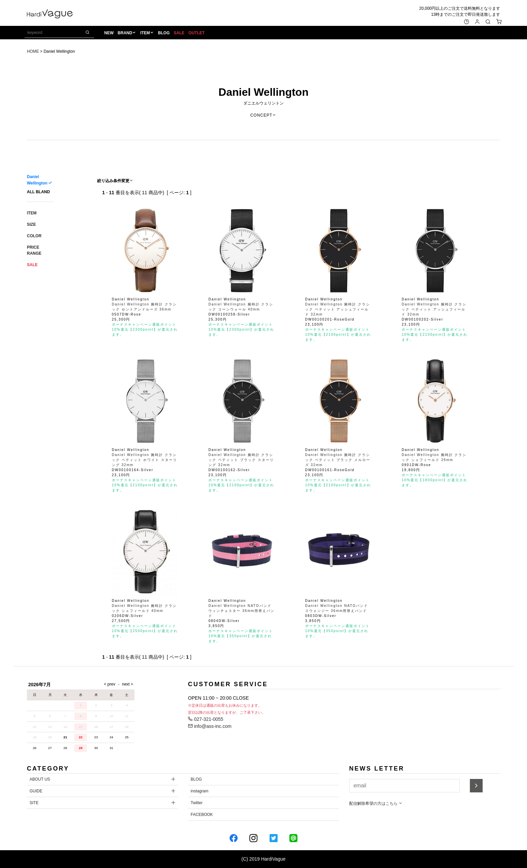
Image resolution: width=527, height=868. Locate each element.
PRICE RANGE (34, 250)
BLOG (165, 34)
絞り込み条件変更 (115, 180)
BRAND (126, 34)
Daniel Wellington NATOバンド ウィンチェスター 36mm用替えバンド (241, 611)
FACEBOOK (202, 814)
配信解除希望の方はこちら (376, 803)
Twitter (196, 802)
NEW (110, 34)
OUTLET (198, 34)
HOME (33, 51)
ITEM (147, 34)
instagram (199, 791)
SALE (180, 34)
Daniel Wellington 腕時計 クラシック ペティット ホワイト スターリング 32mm (144, 460)
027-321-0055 (205, 719)
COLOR (34, 236)
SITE (34, 802)
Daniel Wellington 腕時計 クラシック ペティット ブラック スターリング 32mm (241, 460)
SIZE (31, 224)
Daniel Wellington (263, 92)
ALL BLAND (38, 192)
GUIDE (36, 791)
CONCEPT (263, 115)
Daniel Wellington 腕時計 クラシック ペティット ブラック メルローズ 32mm (337, 460)
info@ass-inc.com (209, 726)
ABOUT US (40, 779)
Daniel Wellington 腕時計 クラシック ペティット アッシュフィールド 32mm (337, 309)
